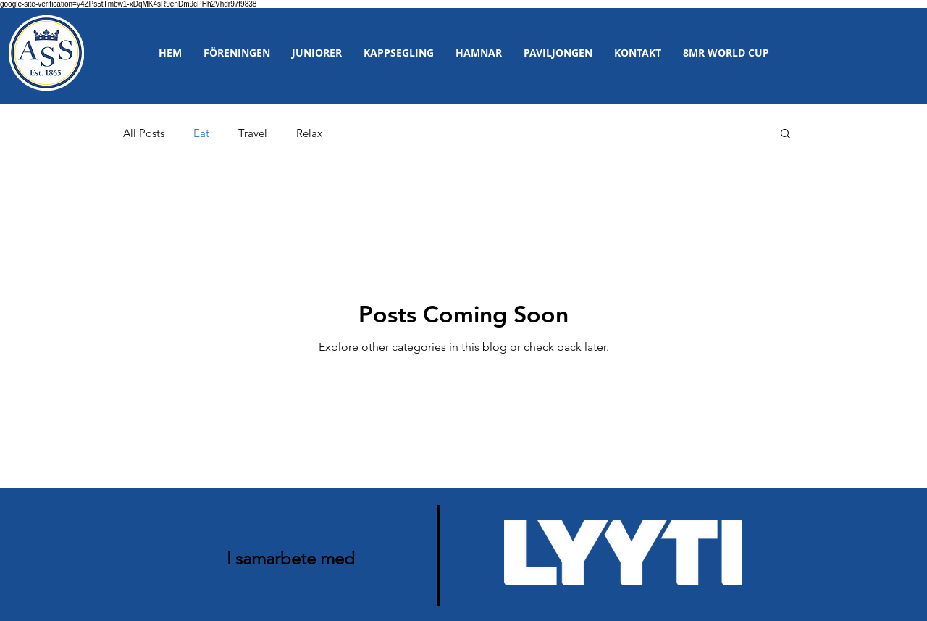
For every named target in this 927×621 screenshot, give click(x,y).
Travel (252, 133)
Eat (201, 133)
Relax (309, 133)
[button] (237, 52)
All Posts (143, 133)
